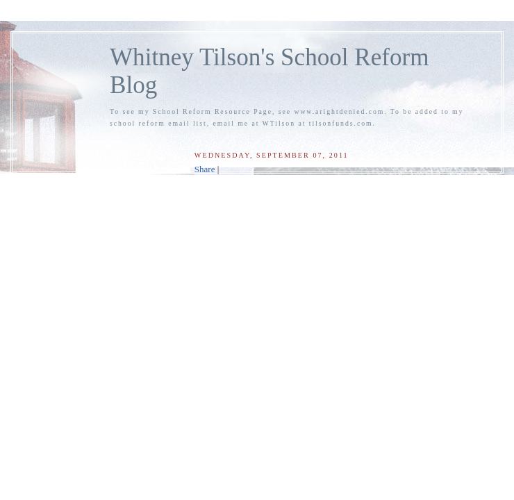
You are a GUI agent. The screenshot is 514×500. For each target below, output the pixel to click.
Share (204, 169)
